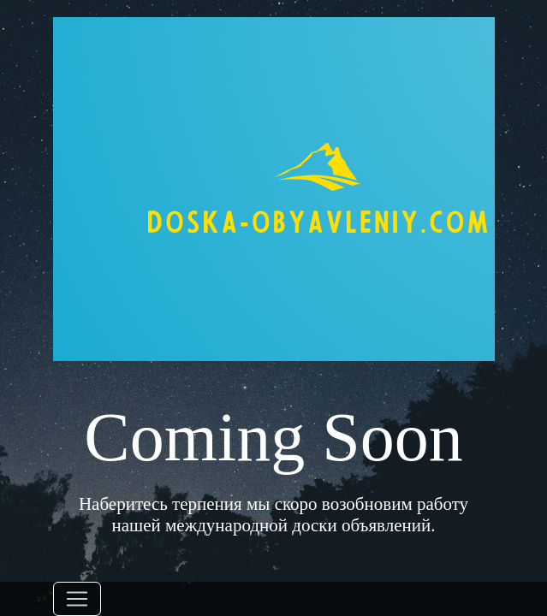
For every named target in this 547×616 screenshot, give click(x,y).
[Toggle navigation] (77, 599)
